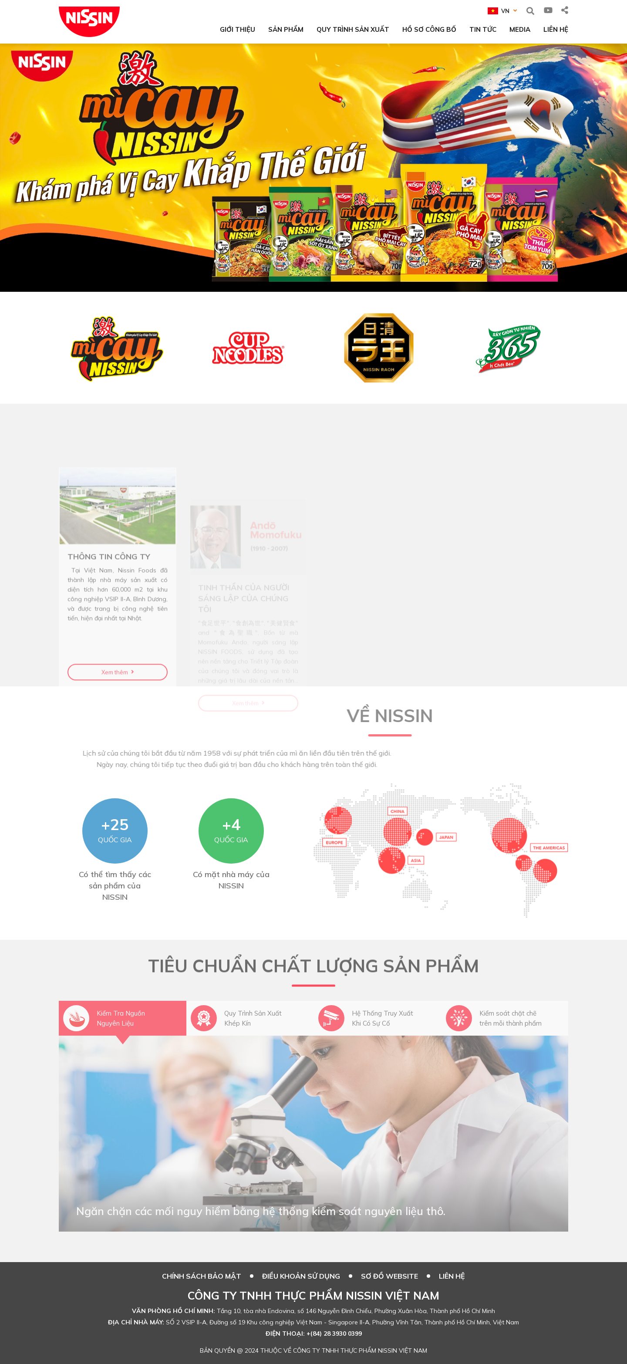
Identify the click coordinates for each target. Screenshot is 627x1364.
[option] (313, 168)
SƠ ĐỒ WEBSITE (389, 1276)
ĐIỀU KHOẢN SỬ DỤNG (301, 1276)
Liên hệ (452, 1276)
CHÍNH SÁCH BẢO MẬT (201, 1276)
